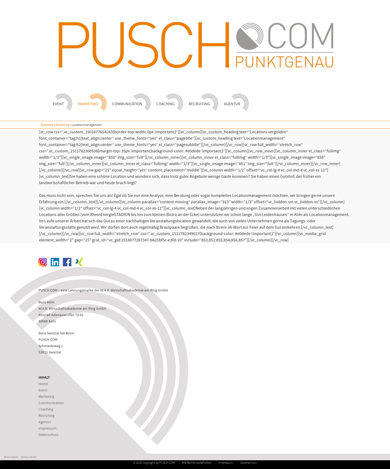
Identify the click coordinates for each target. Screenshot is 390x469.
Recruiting (202, 100)
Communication (129, 100)
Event (61, 100)
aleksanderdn (29, 457)
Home (43, 383)
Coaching (167, 100)
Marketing (90, 100)
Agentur (234, 100)
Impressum (47, 428)
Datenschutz (48, 434)
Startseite (47, 125)
